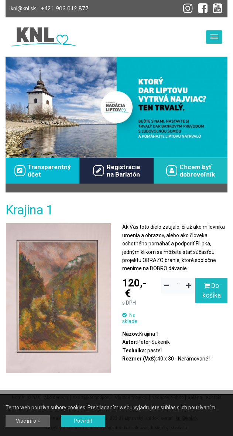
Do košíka (211, 290)
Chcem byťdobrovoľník (190, 170)
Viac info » (28, 421)
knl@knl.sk (23, 8)
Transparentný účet (42, 170)
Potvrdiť (83, 421)
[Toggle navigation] (214, 37)
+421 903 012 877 (65, 8)
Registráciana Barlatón (116, 170)
